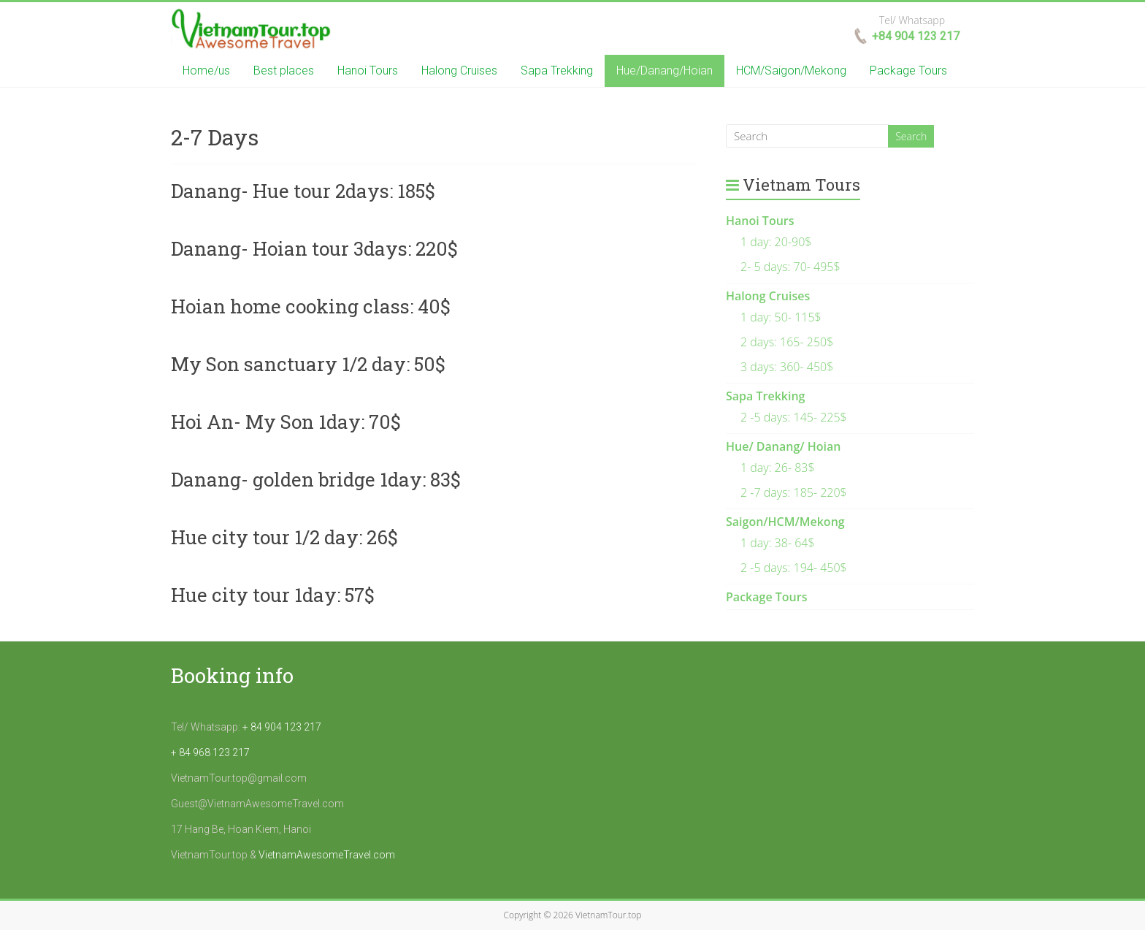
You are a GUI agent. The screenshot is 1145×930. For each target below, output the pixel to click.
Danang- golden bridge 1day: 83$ (316, 479)
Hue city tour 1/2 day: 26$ (284, 537)
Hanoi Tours (367, 70)
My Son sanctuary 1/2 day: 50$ (308, 363)
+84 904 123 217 (916, 36)
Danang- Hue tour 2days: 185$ (303, 190)
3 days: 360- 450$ (786, 367)
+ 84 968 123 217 (210, 752)
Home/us (206, 70)
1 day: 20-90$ (775, 242)
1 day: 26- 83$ (777, 468)
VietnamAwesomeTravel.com (327, 855)
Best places (283, 70)
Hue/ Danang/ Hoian (783, 446)
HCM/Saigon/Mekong (791, 70)
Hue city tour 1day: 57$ (273, 594)
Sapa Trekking (557, 70)
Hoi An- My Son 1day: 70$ (286, 421)
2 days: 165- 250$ (786, 342)
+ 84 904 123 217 (281, 727)
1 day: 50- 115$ (781, 317)
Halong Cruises (459, 70)
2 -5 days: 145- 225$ (793, 417)
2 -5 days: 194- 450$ (793, 568)
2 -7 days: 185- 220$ (793, 492)
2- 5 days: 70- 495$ (790, 267)
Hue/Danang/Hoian (664, 70)
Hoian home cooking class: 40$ (311, 306)
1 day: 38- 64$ (777, 543)
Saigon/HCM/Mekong (785, 522)
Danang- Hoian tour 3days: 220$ (314, 248)
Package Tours (908, 70)
